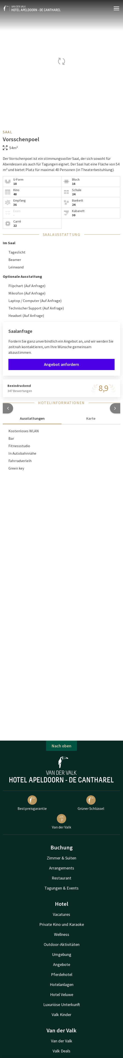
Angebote (61, 964)
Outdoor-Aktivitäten (62, 944)
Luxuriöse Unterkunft (61, 1004)
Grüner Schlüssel (91, 803)
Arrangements (61, 868)
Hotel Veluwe (61, 994)
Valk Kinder (61, 1014)
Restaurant (61, 878)
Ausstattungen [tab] (32, 418)
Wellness (61, 934)
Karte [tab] (90, 418)
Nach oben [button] (61, 746)
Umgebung (61, 954)
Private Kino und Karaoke (61, 924)
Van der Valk (61, 821)
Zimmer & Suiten (61, 858)
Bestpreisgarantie (32, 803)
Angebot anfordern (61, 364)
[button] (8, 408)
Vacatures (61, 914)
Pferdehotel (61, 974)
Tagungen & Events (61, 888)
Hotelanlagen (61, 984)
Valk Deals (61, 1051)
